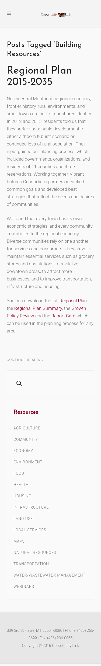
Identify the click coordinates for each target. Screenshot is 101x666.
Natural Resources (34, 552)
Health (21, 485)
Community (25, 439)
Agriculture (26, 428)
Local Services (29, 530)
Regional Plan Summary (38, 308)
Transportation (31, 564)
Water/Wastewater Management (49, 575)
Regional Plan (73, 300)
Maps (19, 541)
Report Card (63, 315)
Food (18, 473)
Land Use (23, 518)
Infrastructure (31, 507)
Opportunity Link (65, 645)
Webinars (23, 586)
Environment (28, 462)
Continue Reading (25, 360)
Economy (23, 451)
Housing (22, 496)
